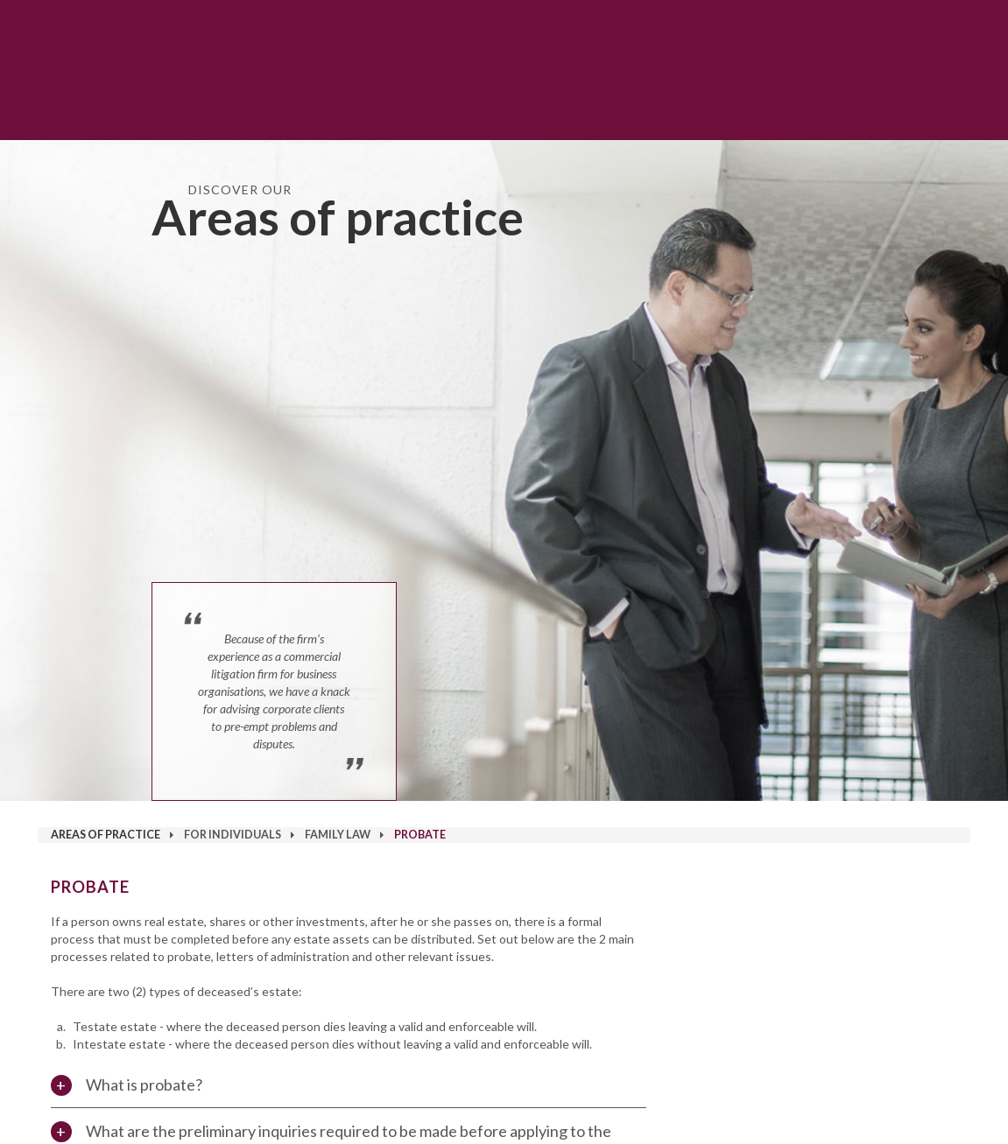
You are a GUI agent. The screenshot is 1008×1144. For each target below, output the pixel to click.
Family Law (337, 834)
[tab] (349, 1084)
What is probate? (144, 1084)
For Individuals (232, 834)
